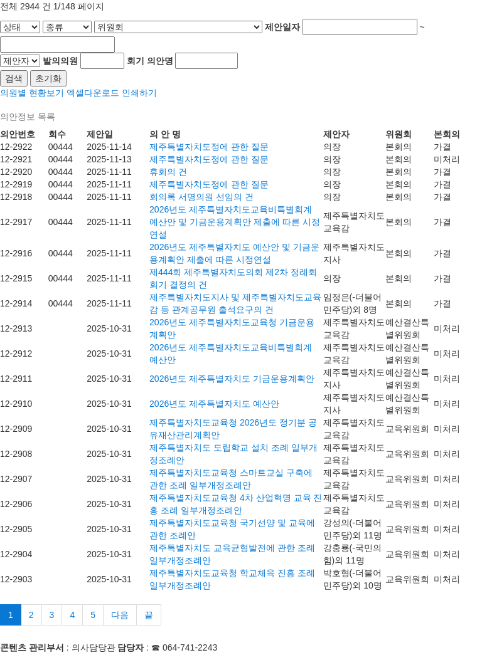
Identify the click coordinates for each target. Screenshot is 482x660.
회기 (135, 61)
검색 (14, 78)
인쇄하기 (139, 93)
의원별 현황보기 (32, 93)
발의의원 (60, 61)
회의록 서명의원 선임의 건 (201, 197)
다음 (120, 615)
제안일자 (282, 27)
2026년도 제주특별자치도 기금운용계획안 (231, 379)
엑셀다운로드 (93, 93)
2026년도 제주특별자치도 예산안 (214, 404)
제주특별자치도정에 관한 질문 (209, 147)
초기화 (48, 78)
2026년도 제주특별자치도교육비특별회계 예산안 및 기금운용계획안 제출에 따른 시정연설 (234, 221)
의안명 (160, 61)
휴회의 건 (168, 172)
